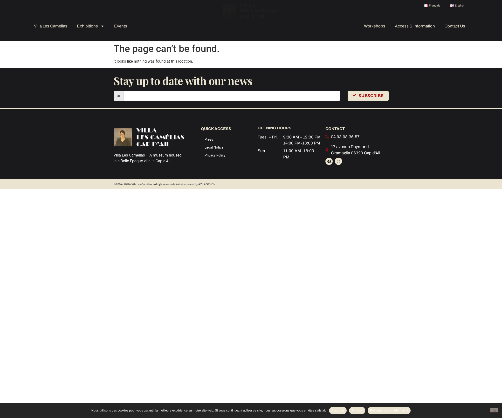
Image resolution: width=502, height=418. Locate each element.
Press (209, 139)
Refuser (357, 410)
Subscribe (368, 95)
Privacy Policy (215, 155)
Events (120, 26)
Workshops (374, 26)
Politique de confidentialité (389, 410)
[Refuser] (494, 410)
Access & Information (415, 26)
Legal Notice (214, 147)
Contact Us (455, 26)
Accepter (337, 410)
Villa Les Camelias (50, 26)
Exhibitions (90, 26)
